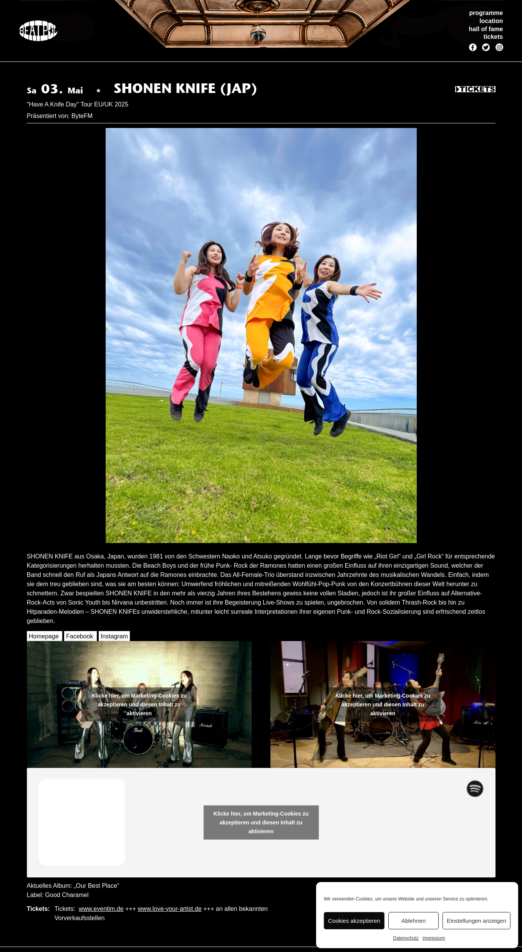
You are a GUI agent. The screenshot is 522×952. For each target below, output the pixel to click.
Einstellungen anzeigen (476, 920)
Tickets (475, 89)
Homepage (44, 636)
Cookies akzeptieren (354, 920)
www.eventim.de (101, 908)
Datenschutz (406, 938)
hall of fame (486, 29)
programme (486, 13)
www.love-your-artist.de (170, 908)
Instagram (114, 636)
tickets (493, 36)
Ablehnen (413, 920)
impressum (434, 938)
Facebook (79, 636)
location (491, 21)
